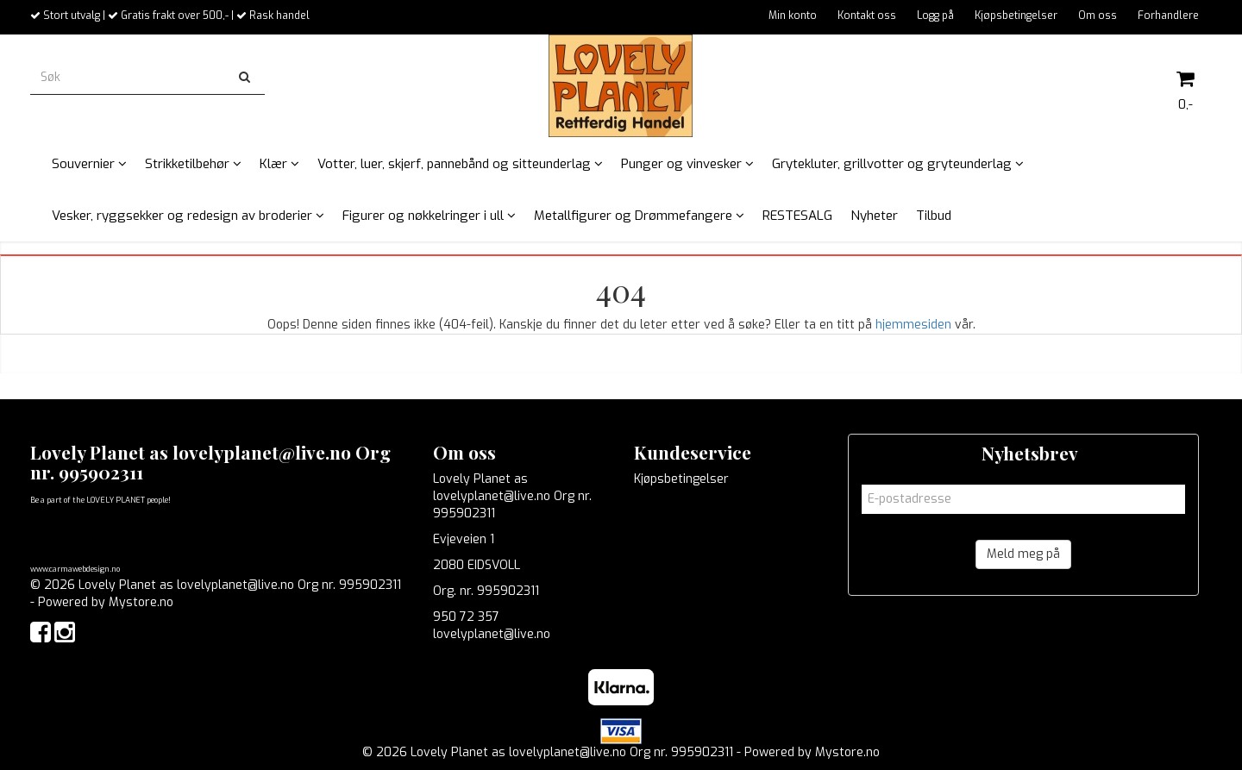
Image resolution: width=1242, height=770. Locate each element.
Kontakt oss (866, 15)
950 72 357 (466, 617)
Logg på (935, 15)
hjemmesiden (913, 324)
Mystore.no (141, 602)
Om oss (1097, 15)
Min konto (792, 15)
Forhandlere (1168, 15)
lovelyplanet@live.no (491, 634)
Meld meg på (1023, 554)
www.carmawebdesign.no (75, 569)
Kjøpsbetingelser (1016, 15)
